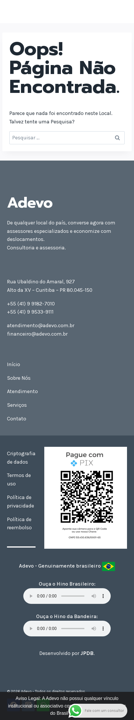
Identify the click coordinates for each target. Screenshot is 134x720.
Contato (16, 418)
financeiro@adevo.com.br (37, 334)
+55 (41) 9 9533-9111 (30, 312)
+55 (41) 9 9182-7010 (31, 303)
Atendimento (22, 391)
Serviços (17, 405)
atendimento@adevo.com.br (40, 325)
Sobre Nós (19, 378)
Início (13, 364)
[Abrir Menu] (121, 11)
